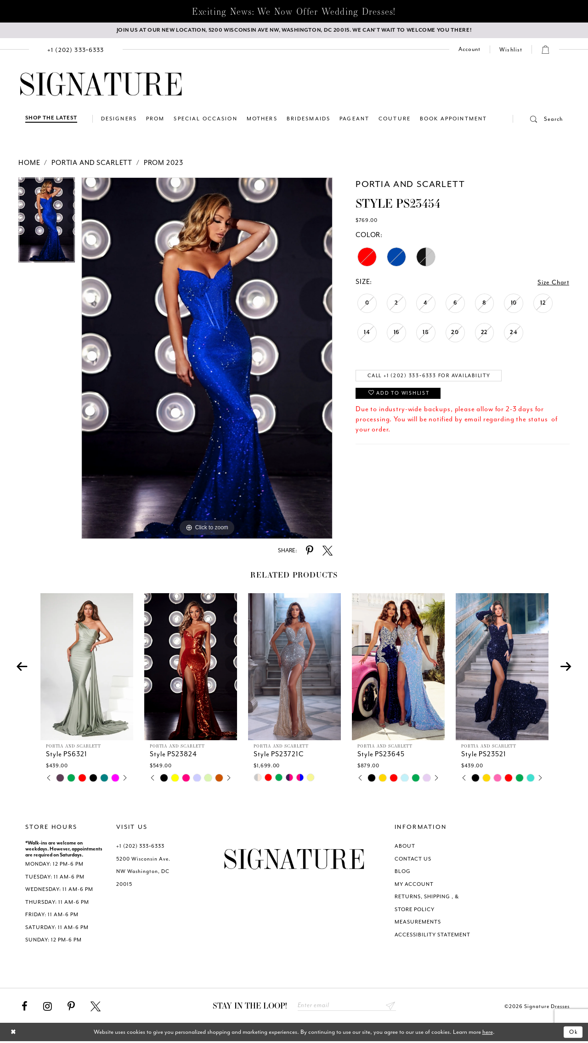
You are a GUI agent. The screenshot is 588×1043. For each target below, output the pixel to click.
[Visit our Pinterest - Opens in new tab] (71, 1007)
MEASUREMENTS (418, 923)
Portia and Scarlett (91, 163)
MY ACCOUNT (414, 885)
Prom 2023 (163, 163)
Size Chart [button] (553, 283)
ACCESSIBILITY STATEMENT (432, 935)
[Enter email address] (347, 1007)
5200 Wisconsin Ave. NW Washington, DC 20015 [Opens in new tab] (143, 872)
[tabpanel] (46, 224)
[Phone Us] (76, 50)
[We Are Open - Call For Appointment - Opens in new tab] (294, 31)
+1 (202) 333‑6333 (140, 847)
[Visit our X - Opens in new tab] (95, 1007)
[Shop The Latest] (51, 120)
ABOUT (405, 847)
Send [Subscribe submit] (390, 1007)
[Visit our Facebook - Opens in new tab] (25, 1007)
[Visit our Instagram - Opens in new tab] (47, 1007)
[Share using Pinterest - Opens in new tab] (309, 551)
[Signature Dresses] (101, 85)
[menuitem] (76, 50)
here (487, 1033)
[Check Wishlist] (510, 50)
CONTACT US (413, 859)
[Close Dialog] (14, 1034)
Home (29, 163)
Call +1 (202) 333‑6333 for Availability (434, 377)
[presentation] (86, 668)
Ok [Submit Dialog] (573, 1033)
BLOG (403, 872)
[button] (538, 120)
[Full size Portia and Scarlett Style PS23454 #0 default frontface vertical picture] (207, 359)
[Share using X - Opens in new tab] (327, 551)
